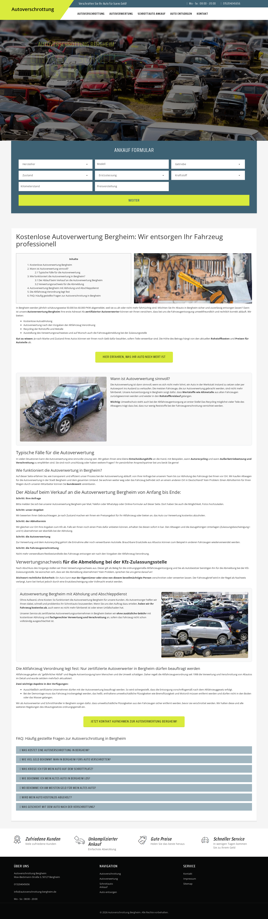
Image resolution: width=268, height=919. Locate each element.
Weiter (134, 200)
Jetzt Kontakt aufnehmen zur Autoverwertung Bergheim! (134, 721)
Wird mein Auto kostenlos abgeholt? (46, 797)
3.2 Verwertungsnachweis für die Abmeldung (59, 284)
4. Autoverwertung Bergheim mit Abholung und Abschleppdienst (63, 288)
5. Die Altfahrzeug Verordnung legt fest (48, 291)
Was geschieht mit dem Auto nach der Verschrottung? (57, 806)
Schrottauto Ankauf (106, 885)
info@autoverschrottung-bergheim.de (35, 891)
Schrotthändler (54, 703)
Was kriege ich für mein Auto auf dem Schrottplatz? (56, 769)
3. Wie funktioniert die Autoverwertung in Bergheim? (56, 276)
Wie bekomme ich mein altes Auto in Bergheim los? (55, 778)
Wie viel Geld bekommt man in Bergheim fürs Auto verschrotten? (65, 759)
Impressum (189, 878)
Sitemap (187, 883)
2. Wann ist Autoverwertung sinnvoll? (47, 268)
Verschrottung (25, 462)
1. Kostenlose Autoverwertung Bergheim (49, 264)
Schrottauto (71, 603)
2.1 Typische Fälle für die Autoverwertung (57, 272)
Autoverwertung (109, 878)
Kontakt (187, 873)
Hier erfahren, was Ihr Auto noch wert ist (134, 356)
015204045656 (230, 3)
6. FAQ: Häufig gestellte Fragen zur (46, 295)
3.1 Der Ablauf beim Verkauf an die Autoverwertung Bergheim (69, 280)
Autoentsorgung (140, 392)
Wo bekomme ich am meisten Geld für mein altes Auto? (58, 788)
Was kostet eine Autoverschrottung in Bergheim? (55, 750)
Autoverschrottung (76, 295)
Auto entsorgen (108, 892)
